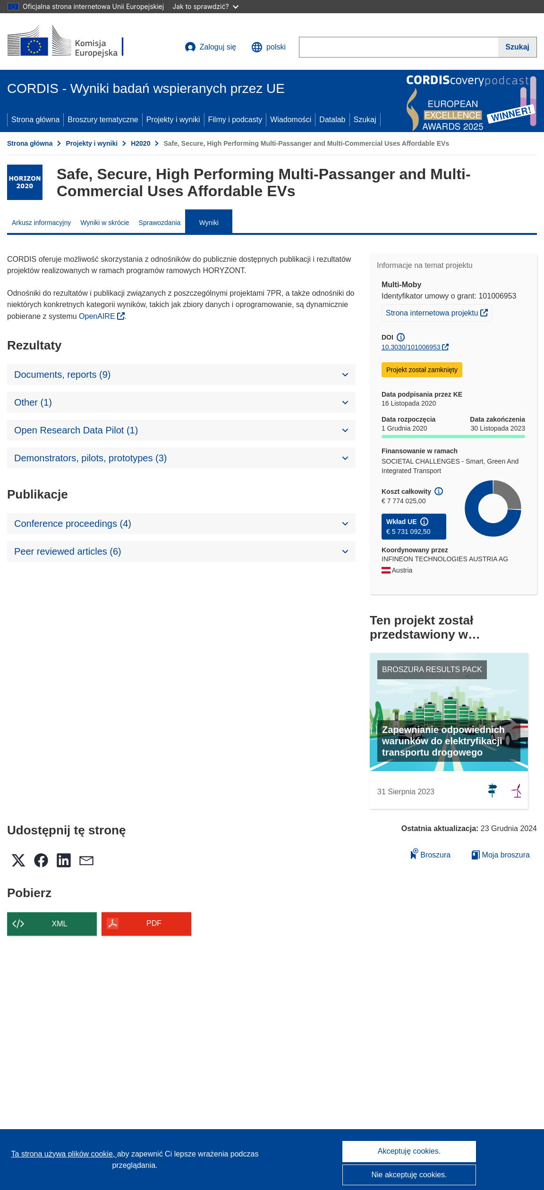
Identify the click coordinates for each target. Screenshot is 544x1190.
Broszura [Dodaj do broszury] (430, 853)
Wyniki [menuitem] (209, 222)
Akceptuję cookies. (409, 1151)
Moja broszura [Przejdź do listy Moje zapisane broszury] (501, 854)
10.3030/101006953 (411, 347)
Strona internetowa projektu (438, 312)
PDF (154, 923)
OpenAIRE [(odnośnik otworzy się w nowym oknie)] (98, 316)
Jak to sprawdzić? (205, 6)
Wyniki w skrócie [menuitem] (104, 222)
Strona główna (35, 120)
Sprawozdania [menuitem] (160, 222)
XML (60, 924)
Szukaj (365, 120)
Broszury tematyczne (103, 120)
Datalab (332, 120)
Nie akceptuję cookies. (409, 1175)
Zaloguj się (210, 47)
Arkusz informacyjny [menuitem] (41, 222)
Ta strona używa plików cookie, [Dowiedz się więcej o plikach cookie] (64, 1154)
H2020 (140, 143)
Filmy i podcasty (235, 120)
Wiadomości (290, 120)
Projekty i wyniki (173, 120)
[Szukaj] (517, 47)
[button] (268, 47)
